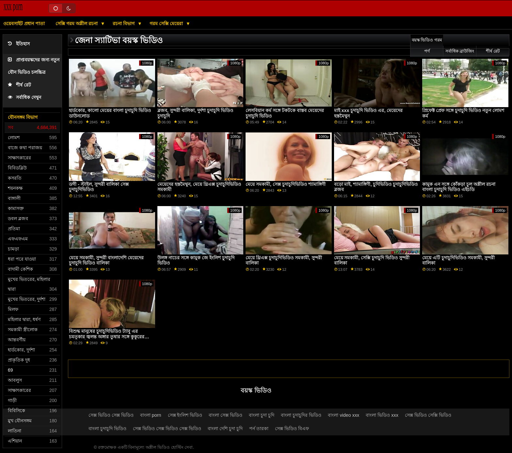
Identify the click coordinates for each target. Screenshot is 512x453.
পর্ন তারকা (258, 428)
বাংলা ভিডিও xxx (382, 415)
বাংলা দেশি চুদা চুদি (225, 428)
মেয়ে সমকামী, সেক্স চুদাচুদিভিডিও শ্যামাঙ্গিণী (286, 184)
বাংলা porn (150, 415)
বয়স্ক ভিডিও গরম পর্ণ (427, 46)
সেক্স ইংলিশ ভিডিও (185, 415)
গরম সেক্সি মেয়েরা (167, 23)
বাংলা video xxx (343, 415)
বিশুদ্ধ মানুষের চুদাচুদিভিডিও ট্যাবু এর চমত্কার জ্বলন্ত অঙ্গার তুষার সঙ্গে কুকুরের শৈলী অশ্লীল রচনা (106, 337)
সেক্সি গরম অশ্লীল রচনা (77, 23)
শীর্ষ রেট (19, 85)
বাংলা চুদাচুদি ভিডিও (107, 428)
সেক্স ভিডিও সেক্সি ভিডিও (428, 415)
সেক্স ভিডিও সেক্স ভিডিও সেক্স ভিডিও (167, 428)
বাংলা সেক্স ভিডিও (225, 415)
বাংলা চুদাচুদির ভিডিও (301, 415)
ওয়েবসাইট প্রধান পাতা (24, 23)
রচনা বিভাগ (124, 23)
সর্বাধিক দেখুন (24, 97)
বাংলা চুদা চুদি (261, 415)
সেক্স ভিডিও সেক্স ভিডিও (111, 415)
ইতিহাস (19, 43)
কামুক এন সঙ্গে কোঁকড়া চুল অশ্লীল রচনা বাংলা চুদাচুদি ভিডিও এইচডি (458, 187)
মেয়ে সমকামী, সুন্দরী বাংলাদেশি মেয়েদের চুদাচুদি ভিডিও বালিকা (106, 260)
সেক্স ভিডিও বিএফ (292, 428)
